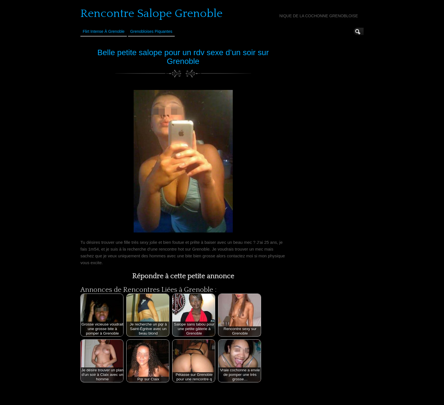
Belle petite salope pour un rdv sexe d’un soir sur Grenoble (183, 57)
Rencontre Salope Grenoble (151, 13)
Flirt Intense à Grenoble (104, 31)
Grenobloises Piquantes (151, 31)
